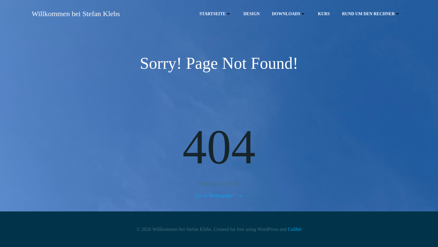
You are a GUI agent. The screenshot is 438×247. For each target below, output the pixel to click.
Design (251, 14)
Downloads (289, 14)
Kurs (324, 14)
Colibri (294, 229)
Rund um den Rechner (371, 14)
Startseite (215, 14)
